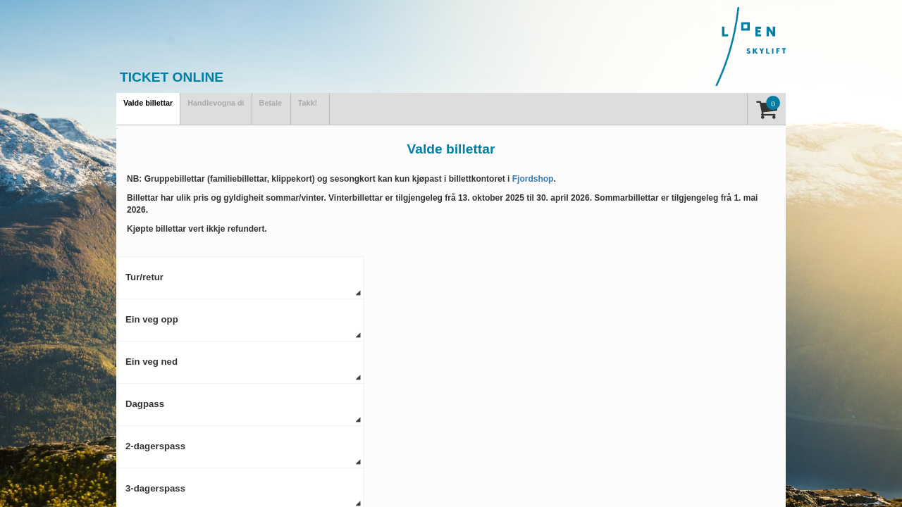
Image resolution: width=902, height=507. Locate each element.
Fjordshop (533, 179)
